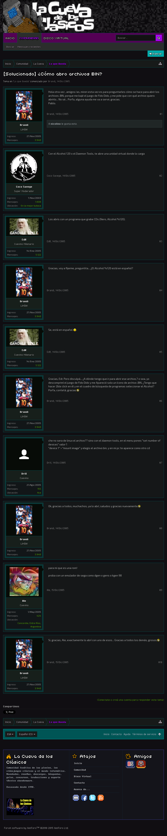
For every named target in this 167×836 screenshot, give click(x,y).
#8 (160, 528)
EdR (24, 239)
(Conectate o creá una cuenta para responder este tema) (130, 699)
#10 (160, 662)
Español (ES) (26, 734)
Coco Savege (24, 186)
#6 (160, 400)
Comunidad (29, 38)
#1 (161, 113)
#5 (160, 351)
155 (39, 488)
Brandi (51, 81)
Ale (24, 600)
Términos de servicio (144, 734)
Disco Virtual (56, 38)
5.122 (38, 254)
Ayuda (127, 734)
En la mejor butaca (31, 205)
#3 (160, 241)
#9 (160, 589)
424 (39, 615)
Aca (39, 492)
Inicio (10, 38)
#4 (160, 290)
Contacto (116, 734)
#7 (160, 462)
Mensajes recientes (29, 46)
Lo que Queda (21, 81)
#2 (160, 175)
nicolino (56, 123)
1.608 (38, 201)
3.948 (38, 140)
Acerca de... (82, 789)
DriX (24, 473)
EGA (9, 734)
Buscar (10, 46)
